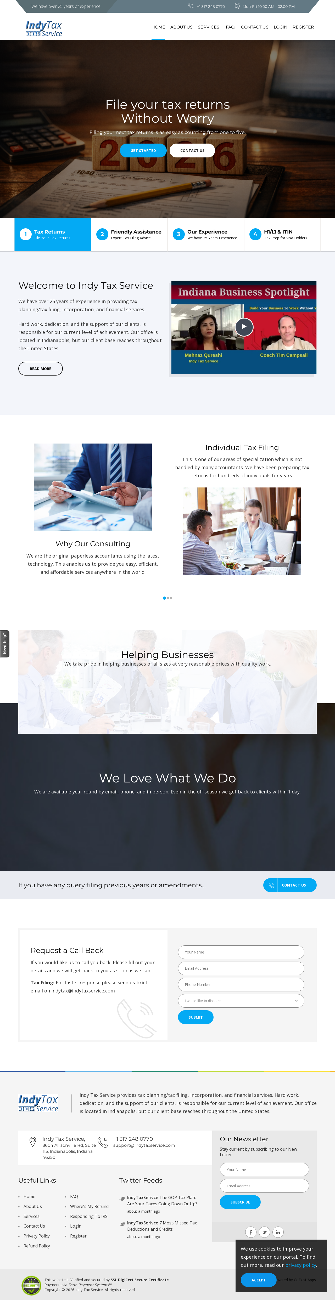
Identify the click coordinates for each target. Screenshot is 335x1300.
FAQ (230, 27)
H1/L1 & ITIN (282, 234)
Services (208, 27)
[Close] (259, 1280)
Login (280, 27)
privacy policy (300, 1265)
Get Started (143, 150)
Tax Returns (53, 234)
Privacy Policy (37, 1236)
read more (40, 368)
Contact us (285, 885)
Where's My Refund (89, 1206)
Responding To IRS (89, 1216)
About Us (181, 27)
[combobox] (241, 1001)
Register (303, 27)
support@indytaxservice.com (144, 1145)
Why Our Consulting (92, 543)
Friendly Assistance (129, 234)
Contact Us (255, 27)
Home (158, 27)
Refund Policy (37, 1246)
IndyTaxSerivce (142, 1197)
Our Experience (206, 234)
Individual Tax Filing (242, 447)
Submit (196, 1017)
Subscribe (240, 1202)
